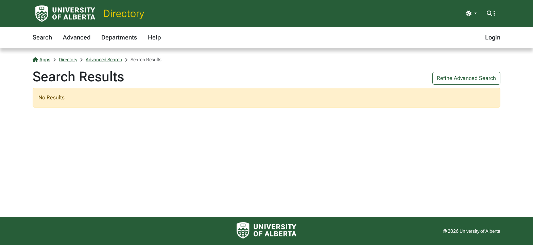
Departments (119, 37)
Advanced (76, 37)
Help (154, 37)
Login (492, 37)
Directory (123, 13)
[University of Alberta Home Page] (65, 13)
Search (42, 37)
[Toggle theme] (471, 13)
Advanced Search (104, 59)
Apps (41, 59)
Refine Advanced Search (466, 78)
